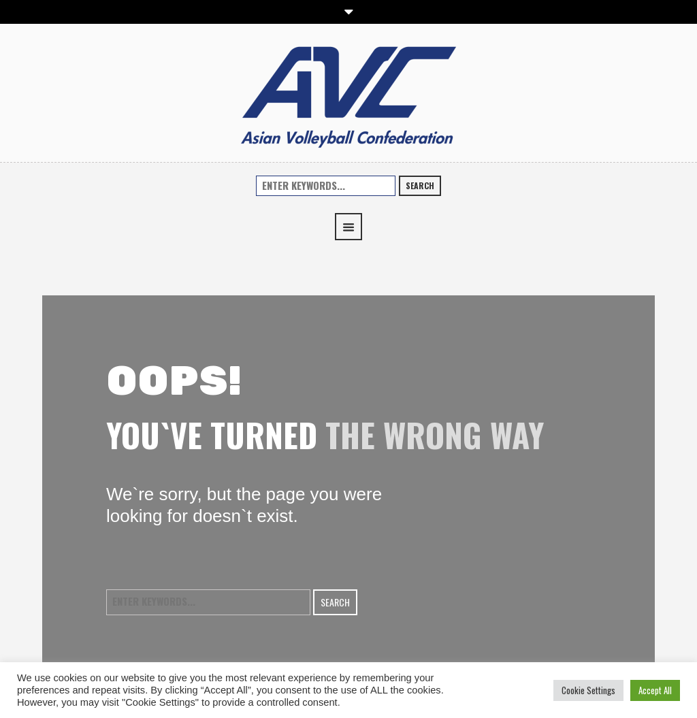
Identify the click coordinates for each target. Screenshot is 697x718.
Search (420, 185)
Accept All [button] (655, 690)
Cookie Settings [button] (588, 690)
